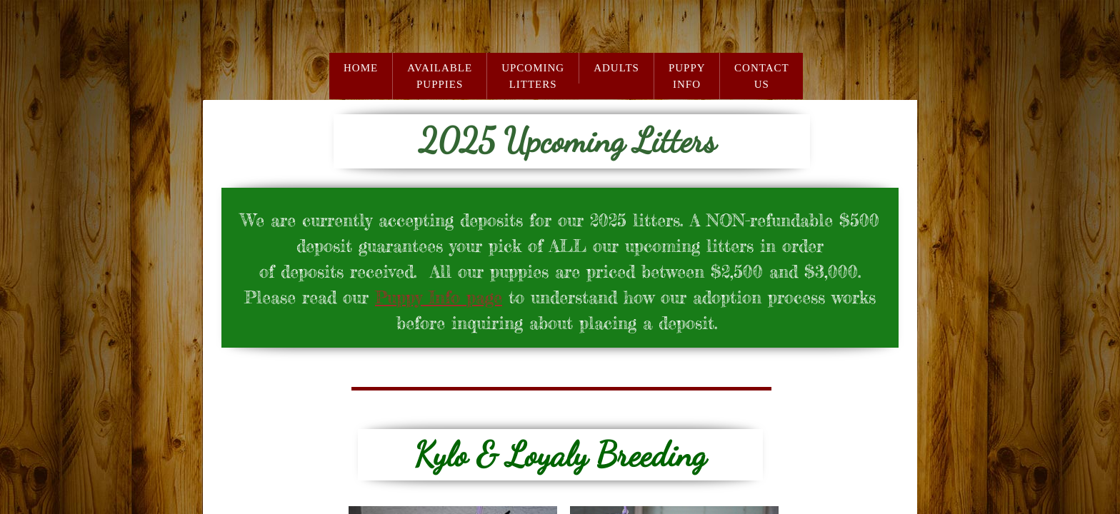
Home (361, 68)
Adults (616, 68)
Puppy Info (687, 76)
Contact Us (761, 76)
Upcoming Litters (532, 76)
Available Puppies (439, 76)
